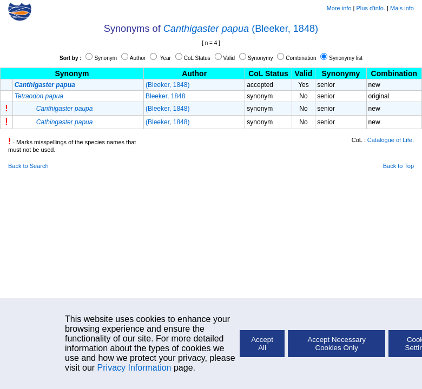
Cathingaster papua (64, 122)
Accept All (262, 344)
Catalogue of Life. (390, 140)
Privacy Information (134, 367)
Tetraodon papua (39, 96)
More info (339, 8)
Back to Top (398, 166)
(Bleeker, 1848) (285, 28)
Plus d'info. (371, 8)
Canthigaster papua (206, 28)
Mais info (402, 8)
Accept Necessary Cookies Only (336, 344)
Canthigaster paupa (64, 108)
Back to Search (28, 166)
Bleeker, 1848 (165, 96)
